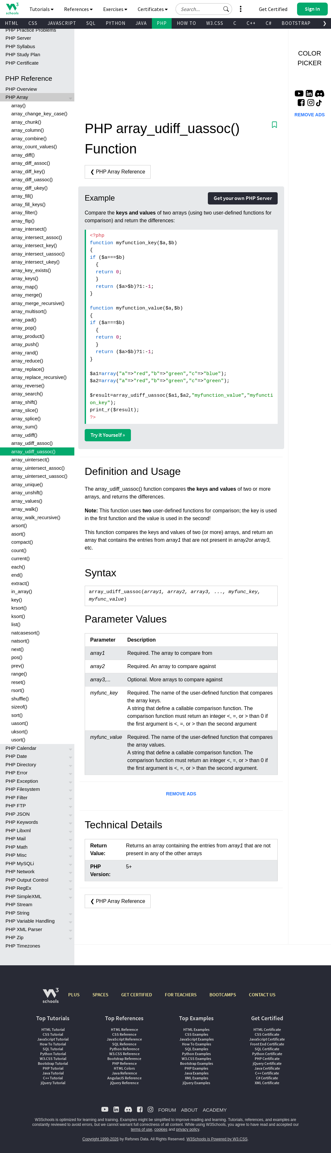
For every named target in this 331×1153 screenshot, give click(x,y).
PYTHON (115, 23)
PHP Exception (21, 781)
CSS (32, 23)
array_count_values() (34, 146)
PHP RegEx (18, 888)
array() (18, 105)
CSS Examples (196, 1034)
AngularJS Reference (124, 1077)
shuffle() (20, 698)
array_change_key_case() (39, 113)
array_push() (25, 344)
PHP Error (16, 772)
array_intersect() (29, 229)
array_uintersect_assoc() (38, 468)
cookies (160, 1129)
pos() (16, 657)
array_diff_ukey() (29, 188)
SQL (91, 23)
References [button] (78, 9)
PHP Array (16, 97)
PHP (162, 23)
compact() (22, 542)
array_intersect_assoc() (36, 237)
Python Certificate (267, 1053)
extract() (20, 583)
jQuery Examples (196, 1082)
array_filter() (24, 212)
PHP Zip (14, 937)
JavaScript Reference (124, 1039)
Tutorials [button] (41, 9)
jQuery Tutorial (53, 1082)
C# (269, 23)
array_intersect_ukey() (35, 262)
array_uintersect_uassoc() (39, 476)
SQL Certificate (267, 1048)
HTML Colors (124, 1068)
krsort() (19, 608)
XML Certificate (267, 1082)
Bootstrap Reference (124, 1058)
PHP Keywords (21, 822)
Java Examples (196, 1073)
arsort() (19, 525)
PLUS (74, 994)
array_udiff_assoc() (32, 443)
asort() (18, 534)
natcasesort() (25, 632)
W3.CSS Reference (124, 1053)
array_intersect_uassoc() (38, 254)
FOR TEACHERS (181, 994)
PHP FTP (15, 805)
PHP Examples (196, 1068)
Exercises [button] (115, 9)
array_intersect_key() (34, 245)
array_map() (24, 286)
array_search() (27, 393)
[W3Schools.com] (51, 999)
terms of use (141, 1129)
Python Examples (196, 1053)
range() (19, 673)
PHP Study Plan (22, 54)
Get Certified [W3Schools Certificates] (273, 9)
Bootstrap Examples (196, 1063)
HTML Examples (196, 1029)
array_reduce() (27, 360)
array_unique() (27, 484)
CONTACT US (262, 994)
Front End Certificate (267, 1044)
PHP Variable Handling (30, 921)
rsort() (17, 690)
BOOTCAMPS (222, 994)
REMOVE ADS (181, 793)
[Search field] (204, 9)
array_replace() (27, 369)
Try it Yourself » (108, 434)
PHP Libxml (18, 830)
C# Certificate (267, 1077)
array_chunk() (26, 122)
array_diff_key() (28, 171)
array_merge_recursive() (37, 303)
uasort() (19, 723)
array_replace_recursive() (39, 377)
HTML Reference (124, 1029)
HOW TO (186, 23)
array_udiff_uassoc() (33, 451)
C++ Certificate (267, 1073)
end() (17, 575)
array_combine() (29, 138)
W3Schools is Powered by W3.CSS (217, 1139)
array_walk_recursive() (35, 517)
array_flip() (23, 221)
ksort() (18, 616)
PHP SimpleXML (23, 896)
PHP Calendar (21, 748)
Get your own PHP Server (243, 198)
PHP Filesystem (22, 789)
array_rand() (24, 352)
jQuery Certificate (267, 1063)
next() (17, 649)
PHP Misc (16, 855)
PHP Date (16, 756)
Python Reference (124, 1048)
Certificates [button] (153, 9)
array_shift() (24, 402)
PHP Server (18, 38)
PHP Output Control (26, 880)
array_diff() (23, 155)
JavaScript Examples (196, 1039)
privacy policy (187, 1129)
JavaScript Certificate (267, 1039)
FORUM (167, 1110)
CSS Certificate (267, 1034)
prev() (17, 665)
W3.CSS (214, 23)
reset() (18, 682)
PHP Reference (124, 1063)
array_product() (28, 336)
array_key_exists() (31, 270)
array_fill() (22, 196)
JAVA (141, 23)
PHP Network (20, 871)
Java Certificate (267, 1068)
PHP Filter (16, 797)
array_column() (27, 130)
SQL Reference (124, 1044)
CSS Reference (124, 1034)
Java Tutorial (53, 1073)
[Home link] (12, 8)
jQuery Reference (124, 1082)
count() (19, 550)
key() (16, 600)
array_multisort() (29, 311)
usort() (18, 739)
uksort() (19, 731)
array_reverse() (28, 385)
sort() (17, 715)
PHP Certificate (21, 63)
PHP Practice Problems (30, 30)
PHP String (17, 913)
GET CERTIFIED (136, 994)
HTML (11, 23)
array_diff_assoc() (30, 163)
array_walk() (24, 509)
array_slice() (24, 410)
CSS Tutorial (53, 1034)
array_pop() (24, 327)
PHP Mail (15, 838)
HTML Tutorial (53, 1029)
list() (15, 624)
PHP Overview (21, 89)
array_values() (26, 501)
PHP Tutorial (53, 1068)
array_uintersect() (30, 459)
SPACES (100, 994)
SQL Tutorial (53, 1048)
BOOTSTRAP (296, 23)
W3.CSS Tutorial (53, 1058)
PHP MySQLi (19, 863)
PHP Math (16, 847)
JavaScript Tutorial (53, 1039)
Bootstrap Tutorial (53, 1063)
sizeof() (19, 706)
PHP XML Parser (23, 929)
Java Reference (124, 1073)
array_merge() (26, 295)
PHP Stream (18, 904)
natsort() (20, 641)
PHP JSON (17, 814)
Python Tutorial (53, 1053)
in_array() (21, 591)
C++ (251, 23)
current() (20, 558)
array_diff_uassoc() (32, 179)
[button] (226, 9)
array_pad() (24, 319)
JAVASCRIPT (62, 23)
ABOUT (189, 1110)
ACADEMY (215, 1110)
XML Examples (196, 1077)
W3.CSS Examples (196, 1058)
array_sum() (24, 426)
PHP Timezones (22, 946)
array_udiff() (24, 435)
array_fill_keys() (28, 204)
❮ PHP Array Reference (117, 171)
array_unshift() (27, 492)
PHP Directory (20, 764)
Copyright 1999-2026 (100, 1139)
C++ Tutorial (53, 1077)
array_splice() (26, 418)
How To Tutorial (53, 1044)
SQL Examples (196, 1048)
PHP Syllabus (20, 46)
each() (18, 567)
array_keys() (24, 278)
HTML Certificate (267, 1029)
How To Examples (196, 1044)
